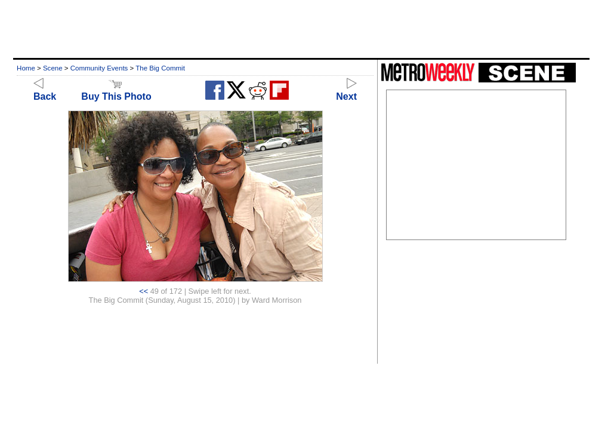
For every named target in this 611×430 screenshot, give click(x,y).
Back (44, 91)
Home (26, 68)
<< (143, 291)
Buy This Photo (116, 91)
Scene (53, 68)
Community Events (99, 68)
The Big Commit (160, 68)
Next (346, 91)
